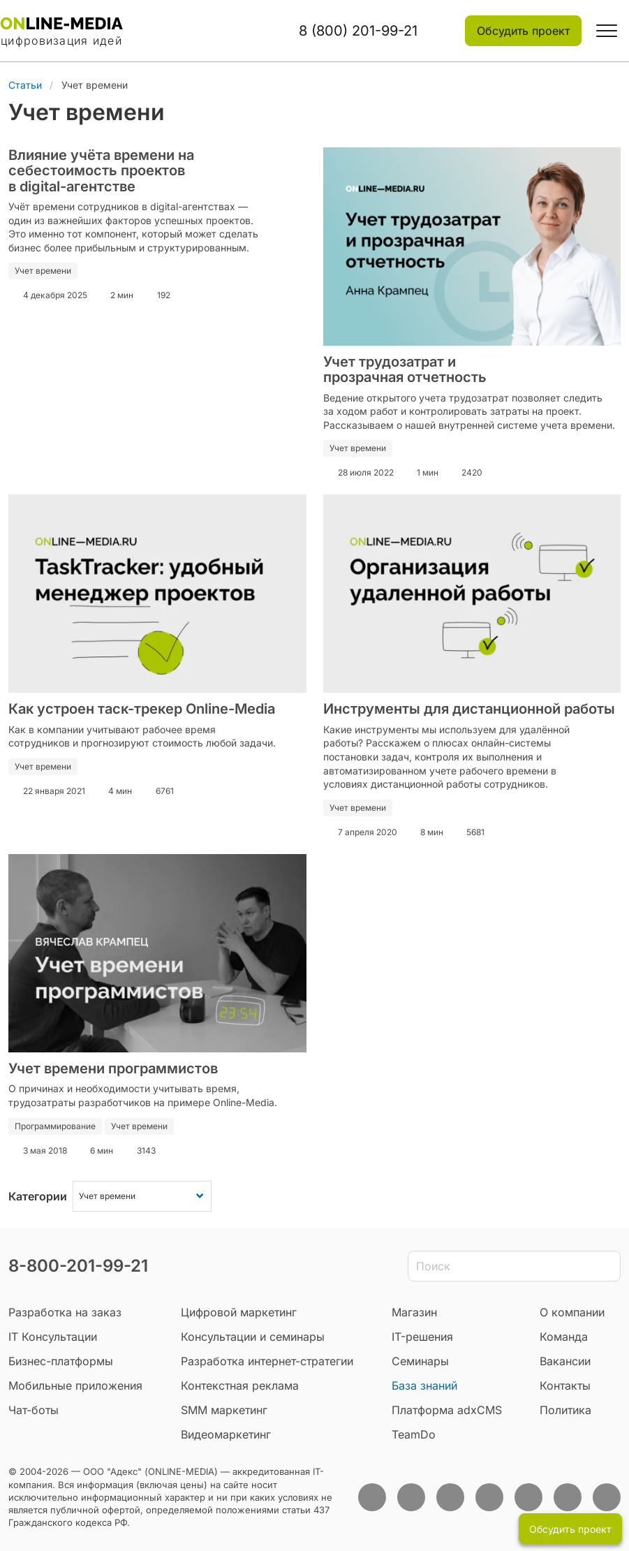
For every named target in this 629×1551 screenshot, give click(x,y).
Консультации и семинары (253, 1337)
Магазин (414, 1312)
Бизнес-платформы (60, 1361)
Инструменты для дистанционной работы (469, 708)
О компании (572, 1312)
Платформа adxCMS (447, 1410)
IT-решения (422, 1337)
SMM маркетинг (224, 1410)
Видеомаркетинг (226, 1434)
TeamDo (414, 1434)
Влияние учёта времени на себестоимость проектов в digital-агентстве (101, 171)
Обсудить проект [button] (523, 31)
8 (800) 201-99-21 (358, 30)
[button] (607, 31)
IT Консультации (52, 1337)
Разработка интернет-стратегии (267, 1361)
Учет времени (43, 270)
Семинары (420, 1361)
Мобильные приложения (75, 1385)
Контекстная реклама (240, 1385)
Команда (564, 1337)
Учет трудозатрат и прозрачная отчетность (405, 369)
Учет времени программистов (113, 1068)
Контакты (565, 1385)
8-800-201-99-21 (78, 1266)
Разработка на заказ (64, 1312)
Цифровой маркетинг (239, 1312)
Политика (565, 1410)
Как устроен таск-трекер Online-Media (141, 708)
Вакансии (565, 1361)
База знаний (424, 1385)
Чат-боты (33, 1410)
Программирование (55, 1126)
